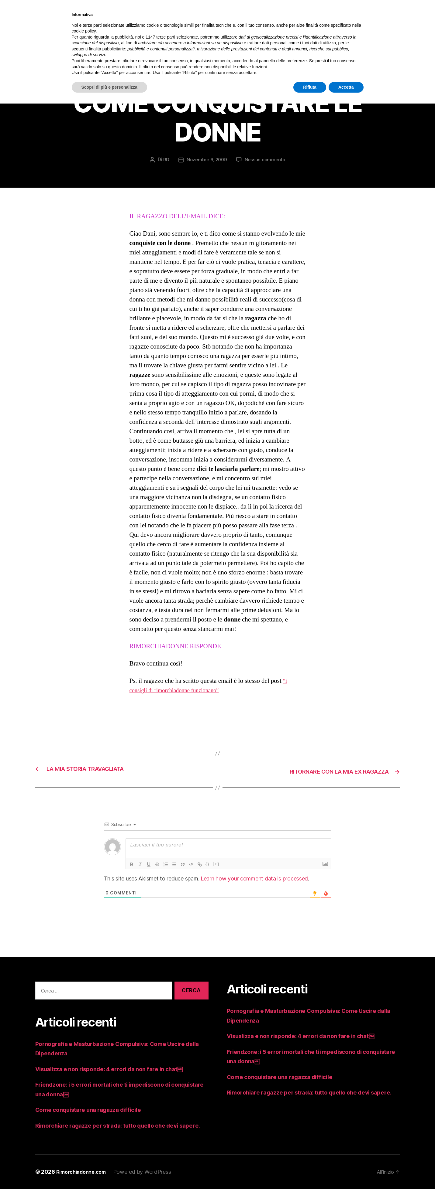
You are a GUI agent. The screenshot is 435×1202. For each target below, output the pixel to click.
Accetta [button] (346, 87)
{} (207, 867)
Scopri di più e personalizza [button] (109, 87)
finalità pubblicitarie (107, 48)
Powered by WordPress (149, 1185)
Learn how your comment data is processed (254, 882)
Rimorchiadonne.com (84, 1185)
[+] (216, 867)
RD (165, 164)
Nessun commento (266, 164)
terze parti (165, 37)
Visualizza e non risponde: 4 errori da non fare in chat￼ (118, 1072)
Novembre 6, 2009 (206, 164)
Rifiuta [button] (309, 87)
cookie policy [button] (84, 31)
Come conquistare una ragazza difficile (94, 1113)
